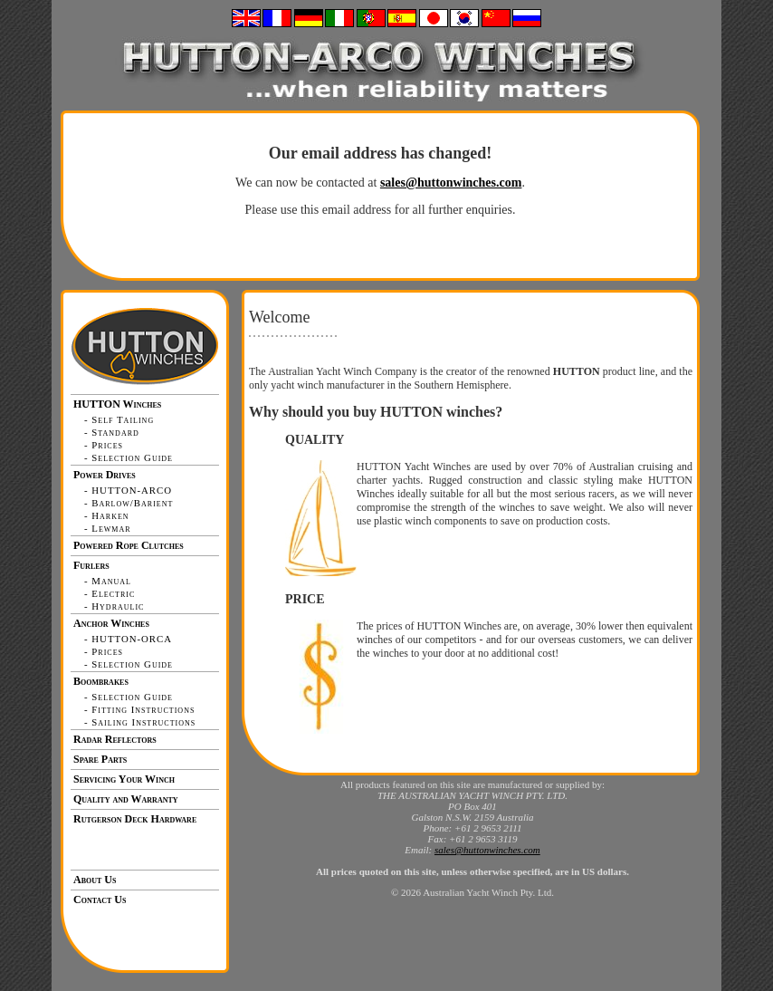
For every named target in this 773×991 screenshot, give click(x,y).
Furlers (91, 565)
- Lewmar (107, 528)
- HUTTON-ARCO (128, 490)
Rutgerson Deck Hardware (134, 819)
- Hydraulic (114, 606)
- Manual (107, 580)
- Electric (109, 593)
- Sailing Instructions (140, 722)
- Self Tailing (119, 419)
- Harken (106, 515)
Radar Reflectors (115, 739)
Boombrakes (101, 681)
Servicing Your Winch (124, 779)
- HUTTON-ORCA (128, 638)
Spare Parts (100, 759)
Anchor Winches (111, 623)
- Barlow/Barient (128, 502)
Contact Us (99, 899)
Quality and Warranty (125, 799)
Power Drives (104, 474)
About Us (94, 879)
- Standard (111, 432)
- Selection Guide (128, 457)
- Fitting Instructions (139, 709)
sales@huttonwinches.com (451, 182)
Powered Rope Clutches (128, 545)
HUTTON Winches (117, 404)
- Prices (103, 444)
